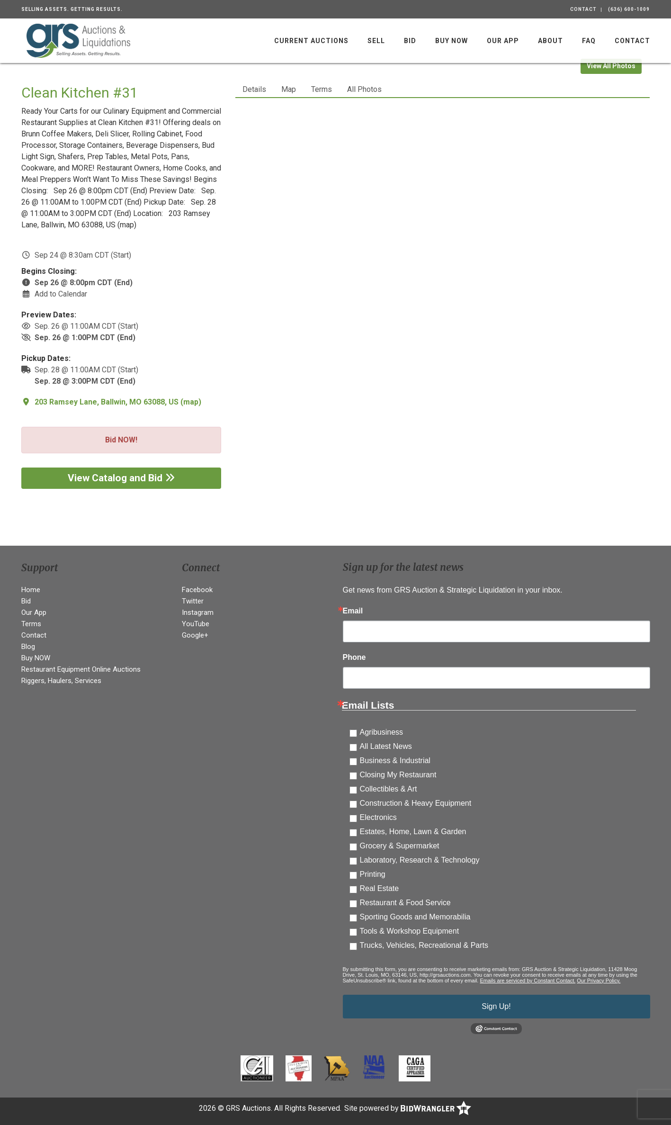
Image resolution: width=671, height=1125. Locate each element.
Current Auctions (311, 41)
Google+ (195, 635)
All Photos (364, 89)
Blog (28, 646)
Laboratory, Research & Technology (420, 860)
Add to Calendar (61, 293)
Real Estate (379, 888)
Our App (503, 41)
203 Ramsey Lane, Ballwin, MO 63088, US (107, 401)
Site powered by (407, 1108)
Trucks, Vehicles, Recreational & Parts (424, 945)
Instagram (198, 612)
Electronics (378, 817)
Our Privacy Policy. (598, 980)
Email (353, 611)
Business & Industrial (395, 760)
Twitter (193, 601)
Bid (410, 41)
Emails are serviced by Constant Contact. (527, 980)
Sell (376, 41)
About (550, 41)
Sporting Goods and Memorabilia (415, 917)
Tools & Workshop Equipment (409, 931)
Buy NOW (451, 41)
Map (288, 89)
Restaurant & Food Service (405, 903)
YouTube (195, 624)
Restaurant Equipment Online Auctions (81, 669)
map (190, 401)
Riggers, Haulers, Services (61, 680)
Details (254, 89)
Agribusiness (381, 732)
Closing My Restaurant (398, 775)
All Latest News (386, 746)
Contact (583, 9)
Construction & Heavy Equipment (416, 803)
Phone (354, 657)
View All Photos (611, 66)
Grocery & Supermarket (399, 846)
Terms (321, 89)
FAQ (589, 41)
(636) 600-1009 (629, 9)
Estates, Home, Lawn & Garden (413, 832)
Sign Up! (496, 1006)
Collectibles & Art (388, 789)
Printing (372, 874)
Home (30, 589)
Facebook (197, 589)
